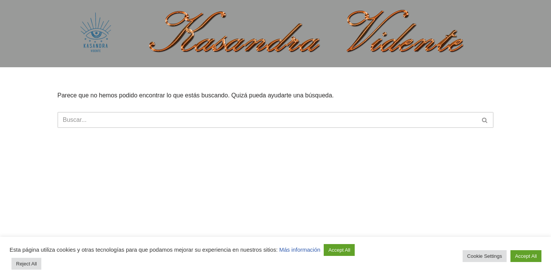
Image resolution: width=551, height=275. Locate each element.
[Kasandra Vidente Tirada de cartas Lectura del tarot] (95, 33)
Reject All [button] (26, 264)
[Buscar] (266, 120)
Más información (300, 250)
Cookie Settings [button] (484, 256)
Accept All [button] (339, 250)
